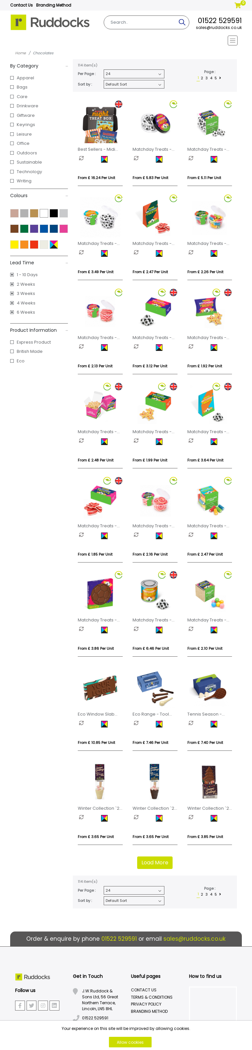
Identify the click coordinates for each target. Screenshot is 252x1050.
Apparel (25, 78)
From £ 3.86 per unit (96, 648)
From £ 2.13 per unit (95, 366)
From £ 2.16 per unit (150, 554)
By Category (39, 66)
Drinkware (27, 106)
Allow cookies (130, 1042)
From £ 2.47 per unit (150, 272)
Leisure (24, 134)
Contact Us (21, 5)
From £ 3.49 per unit (96, 272)
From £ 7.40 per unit (205, 742)
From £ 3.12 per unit (150, 366)
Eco (21, 361)
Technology (29, 172)
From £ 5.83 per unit (150, 177)
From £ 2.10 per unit (204, 648)
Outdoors (27, 153)
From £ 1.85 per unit (95, 554)
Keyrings (26, 124)
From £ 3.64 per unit (205, 460)
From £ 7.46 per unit (150, 742)
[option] (90, 159)
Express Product (34, 342)
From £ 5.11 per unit (204, 177)
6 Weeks (26, 312)
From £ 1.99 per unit (150, 460)
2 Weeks (26, 284)
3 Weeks (26, 293)
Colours (39, 195)
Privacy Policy (146, 1004)
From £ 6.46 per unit (151, 648)
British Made (30, 351)
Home (20, 53)
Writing (24, 181)
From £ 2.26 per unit (205, 272)
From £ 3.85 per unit (205, 836)
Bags (22, 87)
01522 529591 (220, 20)
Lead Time (39, 262)
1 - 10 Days (27, 275)
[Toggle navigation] (126, 40)
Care (22, 96)
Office (23, 143)
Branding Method (53, 5)
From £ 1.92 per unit (204, 366)
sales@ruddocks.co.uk (219, 27)
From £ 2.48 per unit (96, 460)
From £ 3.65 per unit (96, 836)
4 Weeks (26, 303)
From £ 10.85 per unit (96, 742)
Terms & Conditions (152, 997)
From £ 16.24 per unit (96, 177)
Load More (154, 862)
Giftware (26, 115)
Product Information (39, 330)
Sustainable (29, 162)
